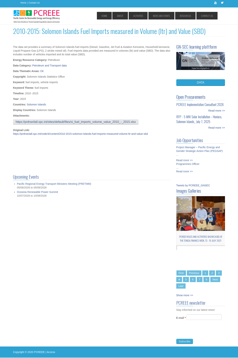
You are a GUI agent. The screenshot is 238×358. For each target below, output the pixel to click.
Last (180, 286)
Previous (194, 273)
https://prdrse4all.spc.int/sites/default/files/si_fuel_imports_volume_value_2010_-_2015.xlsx (76, 121)
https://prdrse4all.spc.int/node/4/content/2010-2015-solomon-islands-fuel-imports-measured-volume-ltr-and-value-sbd (80, 133)
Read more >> (216, 110)
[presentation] (204, 333)
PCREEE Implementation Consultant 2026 (200, 104)
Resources (191, 16)
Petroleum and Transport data (49, 65)
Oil (42, 71)
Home (23, 2)
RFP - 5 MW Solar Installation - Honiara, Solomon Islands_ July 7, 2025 (199, 119)
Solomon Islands (36, 104)
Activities (154, 16)
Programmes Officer (188, 162)
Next (215, 279)
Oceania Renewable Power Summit (37, 344)
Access (51, 352)
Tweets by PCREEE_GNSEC (193, 185)
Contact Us (34, 2)
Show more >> (184, 295)
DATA (200, 82)
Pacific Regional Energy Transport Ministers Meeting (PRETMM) (54, 336)
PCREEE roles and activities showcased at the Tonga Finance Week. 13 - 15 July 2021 (200, 238)
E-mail (181, 319)
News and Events (172, 16)
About (140, 16)
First (181, 273)
